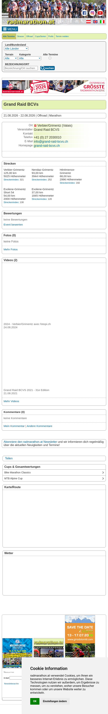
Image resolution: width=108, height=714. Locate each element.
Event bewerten (13, 224)
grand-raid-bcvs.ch (47, 145)
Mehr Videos (11, 401)
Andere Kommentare (39, 426)
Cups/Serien (40, 36)
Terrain (9, 54)
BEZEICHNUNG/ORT (17, 64)
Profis (50, 36)
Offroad (29, 36)
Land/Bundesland (15, 44)
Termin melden (62, 36)
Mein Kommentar (14, 426)
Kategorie (25, 54)
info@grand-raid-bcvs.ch (51, 141)
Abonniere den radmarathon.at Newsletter (30, 441)
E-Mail (6, 678)
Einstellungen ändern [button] (55, 701)
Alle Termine (9, 36)
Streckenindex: (11, 179)
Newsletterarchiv (11, 684)
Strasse (20, 36)
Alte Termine (50, 54)
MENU (10, 28)
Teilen (9, 458)
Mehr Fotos (11, 249)
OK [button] (35, 701)
